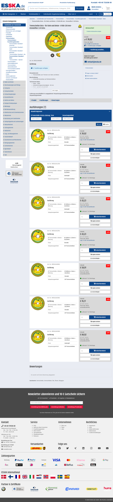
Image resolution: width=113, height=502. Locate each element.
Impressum (92, 425)
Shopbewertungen (38, 434)
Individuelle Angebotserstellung (54, 14)
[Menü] (22, 161)
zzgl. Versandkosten (91, 44)
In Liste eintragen (95, 158)
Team (62, 427)
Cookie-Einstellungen (95, 432)
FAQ (35, 425)
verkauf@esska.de (92, 61)
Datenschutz (92, 430)
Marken (23, 14)
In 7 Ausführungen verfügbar (39, 68)
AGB (90, 427)
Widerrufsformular (94, 429)
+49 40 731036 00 (8, 426)
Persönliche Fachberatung (67, 2)
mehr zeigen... (55, 90)
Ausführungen (43, 100)
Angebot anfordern (95, 154)
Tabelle (106, 124)
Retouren (36, 436)
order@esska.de (6, 446)
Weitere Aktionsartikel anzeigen (94, 31)
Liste (99, 124)
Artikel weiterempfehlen (91, 78)
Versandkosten (38, 432)
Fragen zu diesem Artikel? (91, 73)
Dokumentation (89, 68)
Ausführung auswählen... (97, 50)
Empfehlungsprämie (39, 429)
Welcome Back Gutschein (40, 427)
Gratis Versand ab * (36, 2)
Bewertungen (55, 100)
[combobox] (36, 118)
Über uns (63, 425)
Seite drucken (89, 76)
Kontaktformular (6, 449)
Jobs (62, 429)
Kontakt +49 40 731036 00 (101, 2)
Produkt (33, 100)
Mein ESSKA (37, 430)
